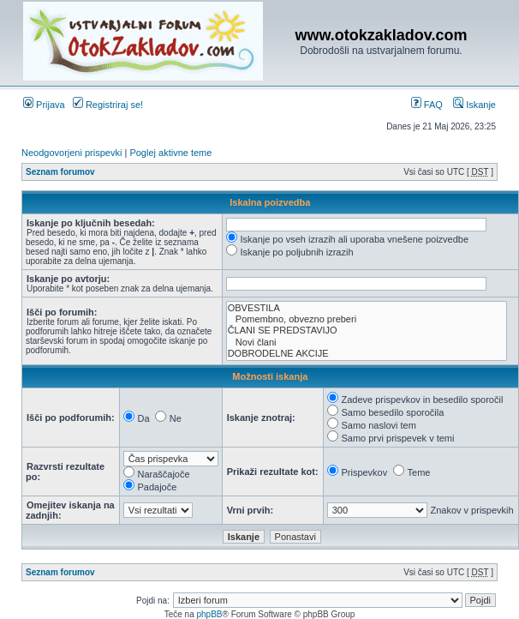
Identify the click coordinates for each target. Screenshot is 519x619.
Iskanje (474, 104)
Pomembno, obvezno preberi (366, 319)
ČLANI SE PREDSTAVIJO (366, 330)
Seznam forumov (60, 172)
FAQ (427, 104)
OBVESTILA (366, 308)
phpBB (209, 614)
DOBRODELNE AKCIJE (366, 353)
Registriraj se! (108, 104)
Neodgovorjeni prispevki (71, 152)
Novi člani (366, 342)
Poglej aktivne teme (170, 152)
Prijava (44, 104)
